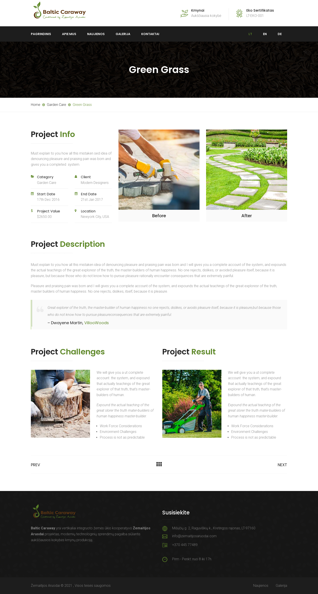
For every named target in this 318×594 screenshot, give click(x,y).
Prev (35, 465)
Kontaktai (150, 34)
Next (282, 465)
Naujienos (96, 34)
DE (280, 34)
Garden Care (46, 183)
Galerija (123, 34)
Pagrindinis (41, 34)
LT (250, 34)
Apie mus (69, 34)
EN (265, 34)
